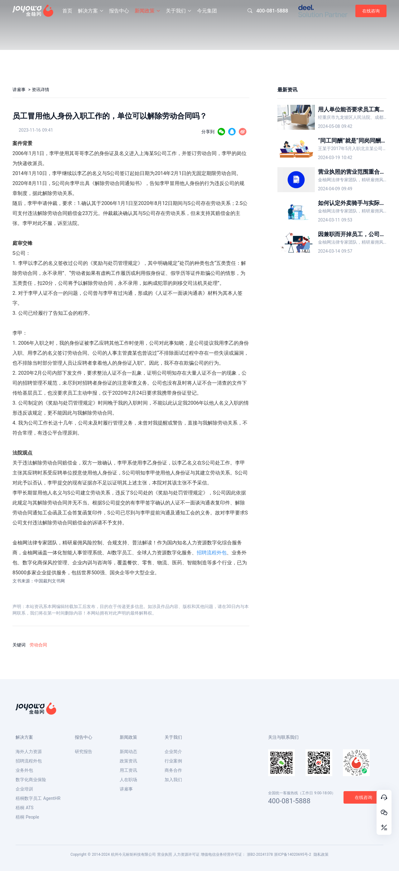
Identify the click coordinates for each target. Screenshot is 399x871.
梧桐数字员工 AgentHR (38, 798)
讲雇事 (19, 89)
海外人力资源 (29, 751)
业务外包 (24, 770)
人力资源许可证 (186, 854)
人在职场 (128, 779)
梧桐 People (27, 817)
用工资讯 (128, 770)
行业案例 (173, 761)
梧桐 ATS (24, 807)
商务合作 (173, 770)
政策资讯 (128, 761)
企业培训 (24, 789)
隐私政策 (321, 854)
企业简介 (173, 751)
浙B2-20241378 (260, 854)
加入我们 (173, 779)
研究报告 (83, 751)
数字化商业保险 (31, 779)
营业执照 (164, 854)
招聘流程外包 (212, 553)
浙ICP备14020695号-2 (292, 854)
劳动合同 (38, 644)
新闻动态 (128, 751)
